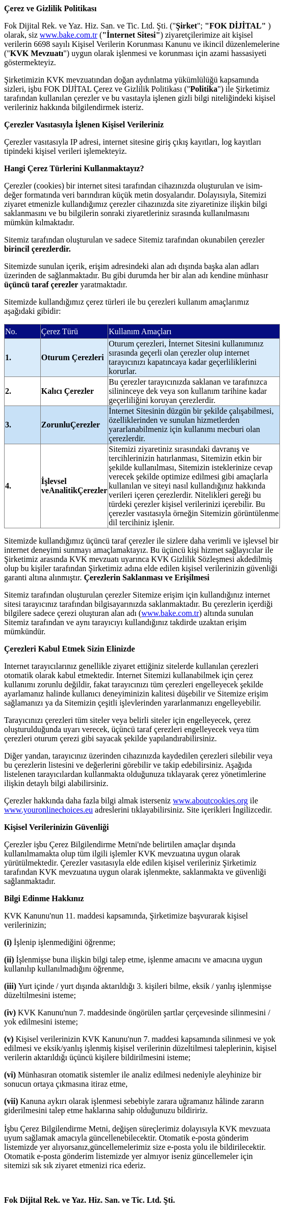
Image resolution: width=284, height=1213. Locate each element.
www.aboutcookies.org (210, 800)
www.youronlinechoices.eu (48, 809)
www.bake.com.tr (68, 35)
